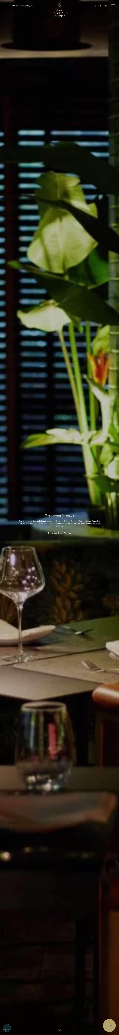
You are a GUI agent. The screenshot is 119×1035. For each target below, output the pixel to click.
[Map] (7, 1028)
